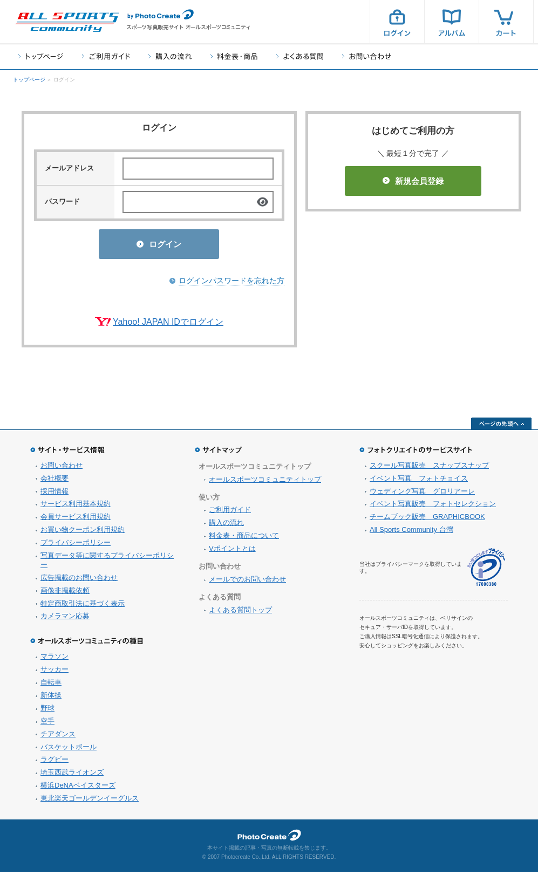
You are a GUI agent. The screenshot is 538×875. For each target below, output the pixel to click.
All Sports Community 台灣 (411, 533)
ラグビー (54, 762)
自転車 (51, 685)
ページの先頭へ (501, 427)
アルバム (452, 21)
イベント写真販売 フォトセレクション (433, 507)
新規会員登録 (413, 181)
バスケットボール (68, 750)
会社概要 (54, 481)
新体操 (51, 698)
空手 (47, 724)
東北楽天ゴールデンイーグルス (89, 801)
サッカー (54, 672)
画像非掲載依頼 (65, 594)
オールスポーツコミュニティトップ (265, 482)
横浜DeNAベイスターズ (77, 788)
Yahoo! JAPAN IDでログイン (168, 325)
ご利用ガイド (105, 56)
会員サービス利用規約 (75, 520)
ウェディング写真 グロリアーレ (422, 494)
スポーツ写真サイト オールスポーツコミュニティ (67, 22)
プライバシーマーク (486, 570)
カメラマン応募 (65, 619)
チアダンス (58, 737)
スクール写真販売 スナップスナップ (429, 468)
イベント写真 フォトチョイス (419, 481)
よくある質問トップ (240, 613)
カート (506, 21)
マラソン (54, 659)
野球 (47, 711)
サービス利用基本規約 (75, 507)
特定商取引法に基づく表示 (82, 607)
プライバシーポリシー (75, 546)
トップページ (41, 56)
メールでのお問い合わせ (247, 582)
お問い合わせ (366, 56)
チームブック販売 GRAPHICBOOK (427, 520)
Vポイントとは (232, 552)
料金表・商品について (244, 539)
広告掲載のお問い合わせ (79, 581)
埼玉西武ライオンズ (72, 775)
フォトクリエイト (269, 838)
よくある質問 (300, 56)
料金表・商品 (234, 56)
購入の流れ (170, 56)
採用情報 (54, 494)
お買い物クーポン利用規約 (82, 533)
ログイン (397, 21)
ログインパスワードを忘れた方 (231, 283)
